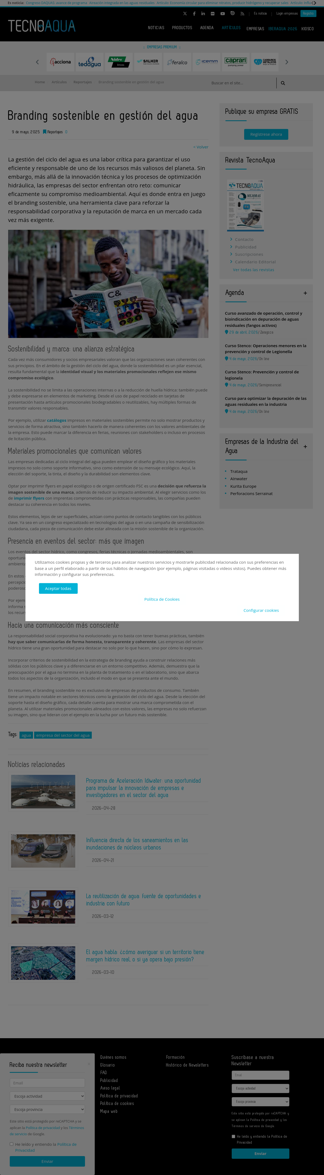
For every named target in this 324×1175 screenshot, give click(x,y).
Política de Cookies (161, 599)
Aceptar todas (58, 588)
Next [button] (286, 62)
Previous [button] (37, 62)
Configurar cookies (261, 610)
